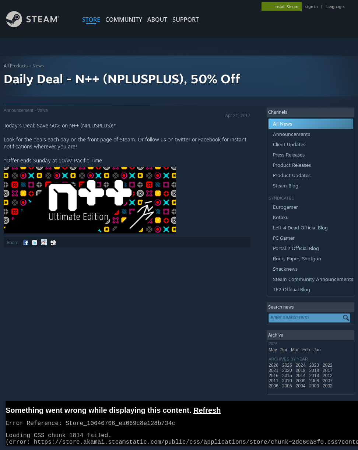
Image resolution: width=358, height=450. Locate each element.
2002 (328, 386)
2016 (274, 375)
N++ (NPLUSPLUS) (90, 125)
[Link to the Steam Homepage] (38, 25)
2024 (301, 365)
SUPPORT (185, 19)
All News (282, 124)
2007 (328, 380)
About (157, 19)
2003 (314, 386)
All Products (16, 65)
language (335, 6)
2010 (287, 380)
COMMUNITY (123, 19)
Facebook (209, 139)
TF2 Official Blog (291, 289)
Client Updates (289, 144)
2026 (274, 365)
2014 (301, 375)
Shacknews (285, 269)
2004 (301, 386)
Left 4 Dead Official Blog (300, 228)
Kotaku (281, 217)
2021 (274, 370)
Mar (295, 349)
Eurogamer (285, 207)
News (38, 65)
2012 (328, 375)
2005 (287, 386)
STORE (91, 19)
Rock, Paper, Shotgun (297, 258)
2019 (301, 370)
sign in (311, 6)
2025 (287, 365)
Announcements (291, 134)
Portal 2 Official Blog (296, 248)
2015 (287, 375)
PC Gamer (284, 238)
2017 (328, 370)
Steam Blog (285, 186)
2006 (274, 386)
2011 (274, 380)
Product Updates (291, 175)
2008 (314, 380)
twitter (182, 139)
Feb (306, 349)
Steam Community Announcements (313, 279)
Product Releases (292, 165)
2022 (328, 365)
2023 (314, 365)
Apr (284, 349)
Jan (317, 349)
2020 (287, 370)
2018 (314, 370)
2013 (314, 375)
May (273, 349)
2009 (301, 380)
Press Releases (289, 155)
